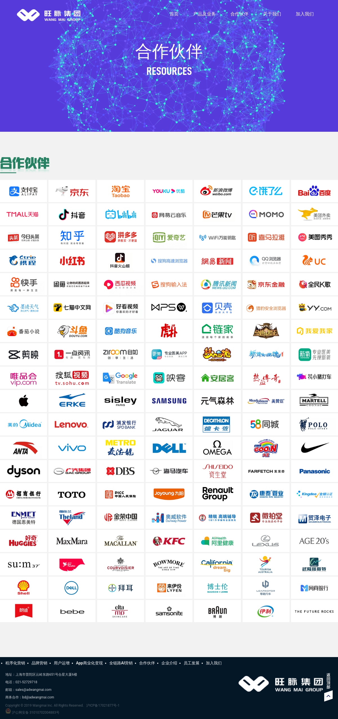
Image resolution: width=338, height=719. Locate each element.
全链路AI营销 (121, 663)
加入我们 (305, 14)
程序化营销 (15, 663)
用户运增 (62, 663)
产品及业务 (204, 14)
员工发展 (191, 663)
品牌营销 (39, 663)
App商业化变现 (89, 663)
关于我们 (272, 14)
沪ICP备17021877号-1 (103, 705)
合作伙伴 (239, 14)
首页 (174, 14)
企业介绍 (169, 663)
